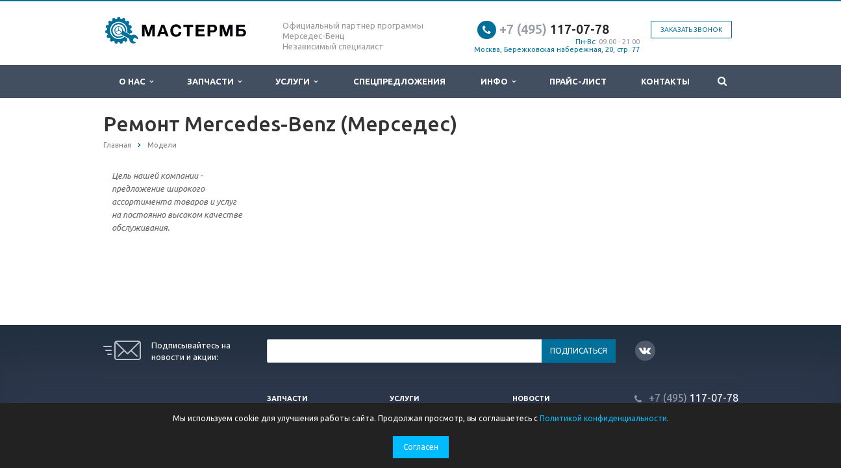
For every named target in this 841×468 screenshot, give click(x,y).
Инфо (498, 81)
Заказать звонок (691, 29)
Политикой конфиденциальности (603, 418)
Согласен (420, 447)
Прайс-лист (578, 81)
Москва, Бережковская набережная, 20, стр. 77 (557, 49)
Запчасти (214, 81)
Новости (531, 398)
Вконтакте (645, 350)
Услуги (296, 81)
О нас (136, 81)
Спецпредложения (399, 81)
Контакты (665, 81)
